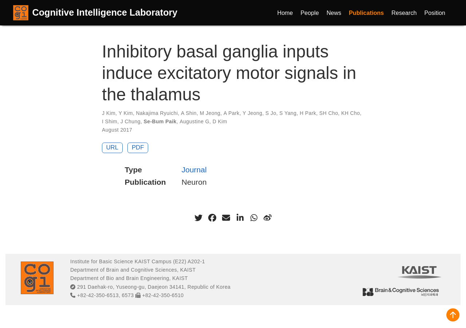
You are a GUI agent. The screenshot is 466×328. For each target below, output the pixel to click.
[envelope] (226, 217)
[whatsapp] (253, 217)
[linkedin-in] (239, 217)
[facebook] (212, 217)
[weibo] (267, 217)
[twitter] (198, 217)
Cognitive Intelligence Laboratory (105, 12)
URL (112, 147)
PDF (138, 147)
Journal (194, 169)
